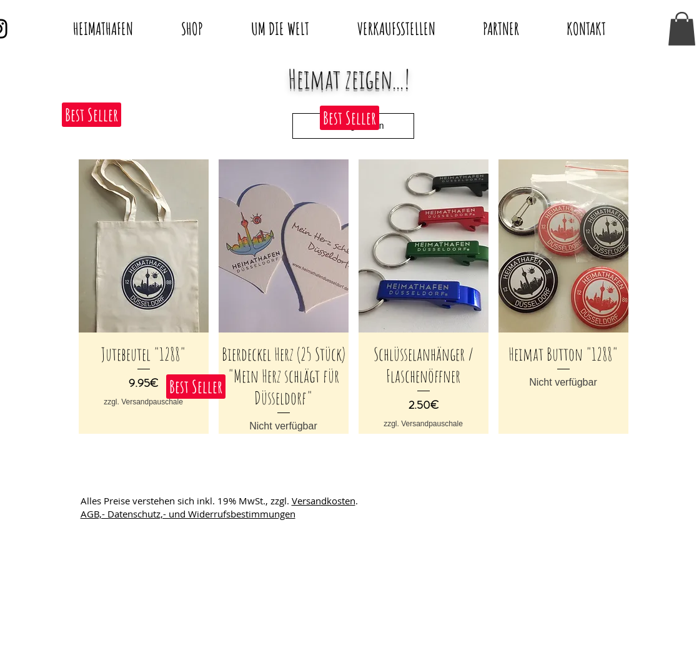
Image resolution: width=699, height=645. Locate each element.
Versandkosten (323, 500)
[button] (682, 29)
